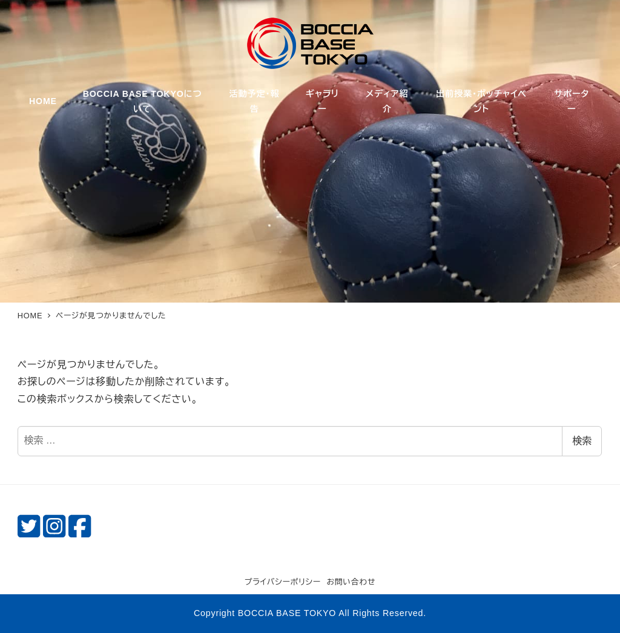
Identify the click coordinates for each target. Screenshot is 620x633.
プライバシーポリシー (283, 581)
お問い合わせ (350, 581)
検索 (582, 441)
